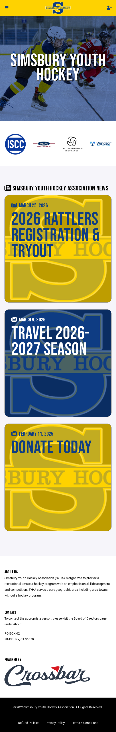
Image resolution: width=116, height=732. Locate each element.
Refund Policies (28, 723)
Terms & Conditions (84, 723)
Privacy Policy (55, 723)
